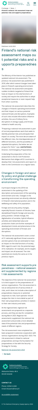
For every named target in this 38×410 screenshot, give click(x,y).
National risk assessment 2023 (13, 350)
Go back (7, 354)
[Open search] (28, 3)
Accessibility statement (10, 395)
